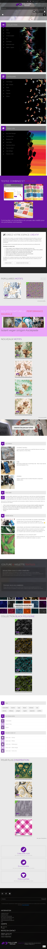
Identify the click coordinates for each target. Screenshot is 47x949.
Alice (5, 29)
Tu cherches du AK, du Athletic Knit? (26, 534)
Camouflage (7, 81)
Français (42, 1)
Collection (12, 25)
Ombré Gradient (8, 35)
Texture (6, 90)
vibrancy (11, 710)
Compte (35, 1)
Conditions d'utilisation (6, 919)
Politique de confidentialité (7, 917)
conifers (39, 710)
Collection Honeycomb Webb (23, 605)
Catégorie (11, 77)
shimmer (31, 707)
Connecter (4, 926)
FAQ (2, 921)
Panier (40, 11)
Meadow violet (7, 153)
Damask (6, 93)
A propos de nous (5, 913)
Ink (5, 38)
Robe (18, 461)
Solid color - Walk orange (9, 747)
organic (25, 710)
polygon (18, 710)
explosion (32, 710)
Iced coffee (7, 142)
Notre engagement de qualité (7, 920)
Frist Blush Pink (8, 136)
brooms (13, 707)
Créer (3, 928)
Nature (5, 96)
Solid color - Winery (8, 737)
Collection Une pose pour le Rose (23, 427)
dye (37, 707)
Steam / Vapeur (8, 47)
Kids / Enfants (7, 84)
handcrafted (5, 707)
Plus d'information (25, 905)
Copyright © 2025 (21, 943)
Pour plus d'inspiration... (42, 838)
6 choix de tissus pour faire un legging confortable (31, 519)
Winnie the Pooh (8, 44)
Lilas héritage (7, 151)
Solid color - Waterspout (9, 744)
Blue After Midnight (9, 133)
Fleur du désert (8, 148)
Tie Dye (6, 32)
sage (19, 707)
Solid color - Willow (8, 741)
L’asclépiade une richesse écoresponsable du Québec (31, 527)
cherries (4, 710)
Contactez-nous (4, 914)
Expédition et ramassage (6, 916)
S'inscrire (43, 899)
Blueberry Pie (7, 139)
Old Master (7, 41)
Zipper (5, 727)
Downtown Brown (8, 145)
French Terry (6, 724)
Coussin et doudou (22, 447)
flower (24, 707)
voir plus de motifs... (41, 301)
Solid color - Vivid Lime (9, 751)
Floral (5, 87)
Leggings (19, 476)
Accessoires (6, 720)
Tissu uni (11, 128)
